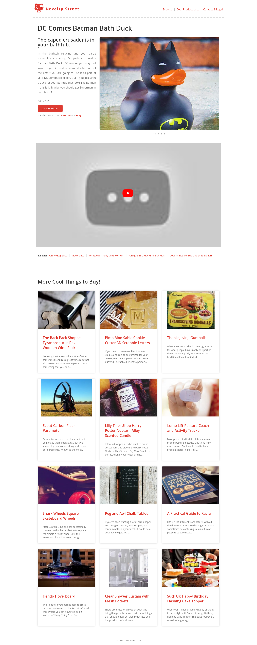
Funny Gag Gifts (57, 255)
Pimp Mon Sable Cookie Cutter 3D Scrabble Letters (127, 340)
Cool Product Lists (187, 9)
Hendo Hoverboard (59, 596)
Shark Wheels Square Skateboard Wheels (61, 516)
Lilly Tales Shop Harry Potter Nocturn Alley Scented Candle (123, 430)
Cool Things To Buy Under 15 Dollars (191, 255)
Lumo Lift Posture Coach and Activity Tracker (188, 428)
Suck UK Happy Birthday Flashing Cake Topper (187, 598)
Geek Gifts (78, 255)
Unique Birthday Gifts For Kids (147, 255)
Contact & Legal (213, 9)
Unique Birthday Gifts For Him (106, 255)
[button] (50, 108)
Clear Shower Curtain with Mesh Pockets (127, 598)
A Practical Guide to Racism (190, 513)
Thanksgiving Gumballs (187, 337)
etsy (78, 115)
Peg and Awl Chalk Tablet (126, 513)
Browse (167, 9)
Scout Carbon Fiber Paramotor (59, 428)
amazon (66, 115)
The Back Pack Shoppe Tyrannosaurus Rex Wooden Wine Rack (62, 342)
